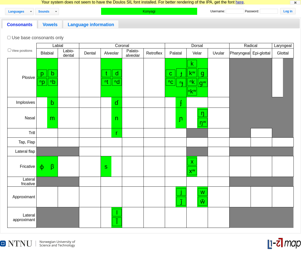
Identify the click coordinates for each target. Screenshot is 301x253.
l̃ (117, 222)
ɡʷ (202, 82)
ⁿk (192, 81)
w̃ (202, 201)
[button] (295, 3)
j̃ (181, 201)
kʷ (192, 73)
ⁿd (117, 81)
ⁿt (106, 81)
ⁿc (170, 81)
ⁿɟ (181, 82)
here (240, 2)
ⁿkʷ (192, 91)
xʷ (192, 171)
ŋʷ (202, 122)
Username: (218, 11)
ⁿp (42, 81)
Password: (252, 11)
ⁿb (52, 81)
